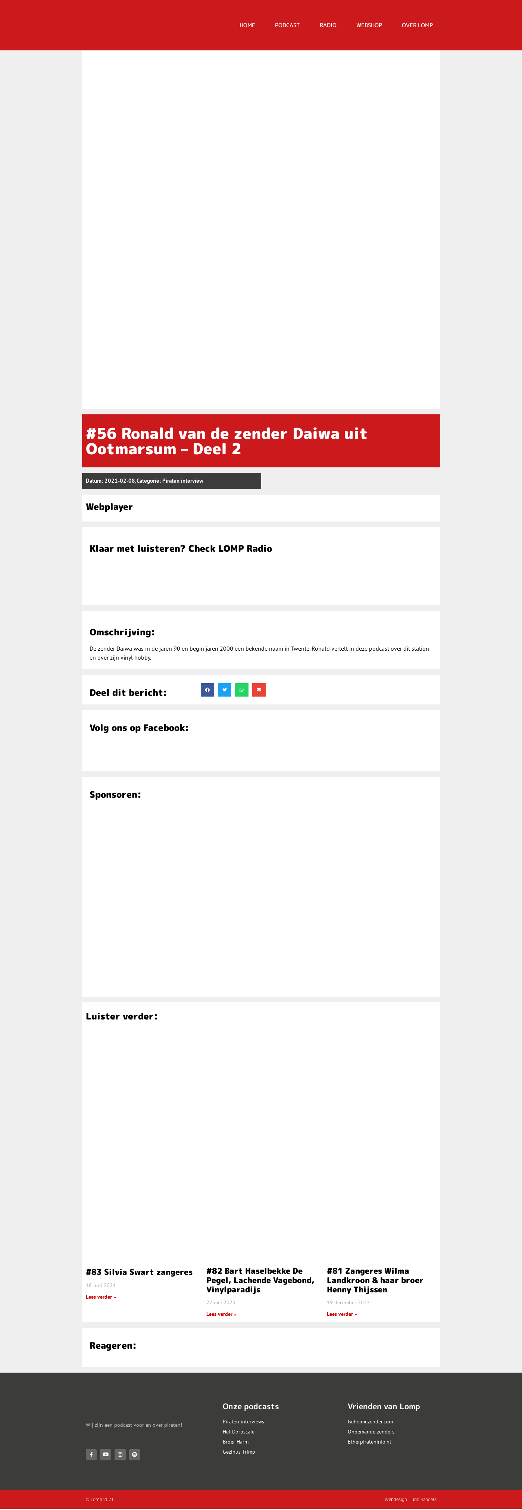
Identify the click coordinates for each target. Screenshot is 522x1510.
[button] (207, 690)
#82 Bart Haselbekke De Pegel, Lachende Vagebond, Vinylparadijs (260, 1280)
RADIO (328, 25)
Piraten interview (182, 480)
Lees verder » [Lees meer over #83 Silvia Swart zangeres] (101, 1296)
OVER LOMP (417, 25)
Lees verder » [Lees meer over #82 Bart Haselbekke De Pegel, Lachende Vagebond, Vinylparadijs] (221, 1314)
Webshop (369, 25)
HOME (247, 25)
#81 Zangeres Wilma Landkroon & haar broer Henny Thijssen (375, 1280)
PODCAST (287, 25)
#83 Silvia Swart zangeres (139, 1271)
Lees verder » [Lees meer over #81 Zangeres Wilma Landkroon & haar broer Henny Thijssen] (342, 1314)
